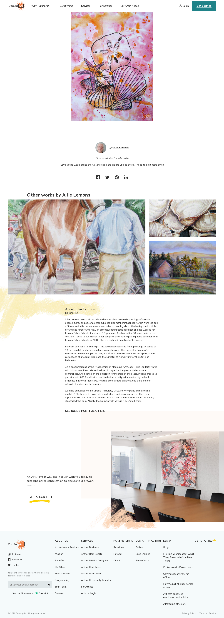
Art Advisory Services (67, 547)
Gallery (140, 547)
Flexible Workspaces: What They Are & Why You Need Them (178, 557)
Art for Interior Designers (95, 560)
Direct (116, 560)
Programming (62, 580)
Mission (59, 554)
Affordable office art (174, 604)
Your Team (61, 586)
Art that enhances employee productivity (175, 595)
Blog (166, 547)
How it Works (62, 573)
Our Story (60, 567)
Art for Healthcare (91, 567)
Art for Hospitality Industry (96, 580)
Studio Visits (143, 560)
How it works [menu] (65, 6)
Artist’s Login (88, 593)
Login (186, 6)
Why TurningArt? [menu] (40, 6)
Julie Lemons (121, 147)
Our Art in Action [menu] (129, 6)
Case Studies (143, 554)
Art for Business (90, 547)
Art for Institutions (91, 573)
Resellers (118, 547)
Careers (59, 593)
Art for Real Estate (91, 554)
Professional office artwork (178, 567)
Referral (117, 554)
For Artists (87, 586)
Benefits (59, 560)
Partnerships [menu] (105, 6)
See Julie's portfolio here (85, 411)
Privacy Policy (189, 613)
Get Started (204, 5)
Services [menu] (85, 6)
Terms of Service (207, 613)
